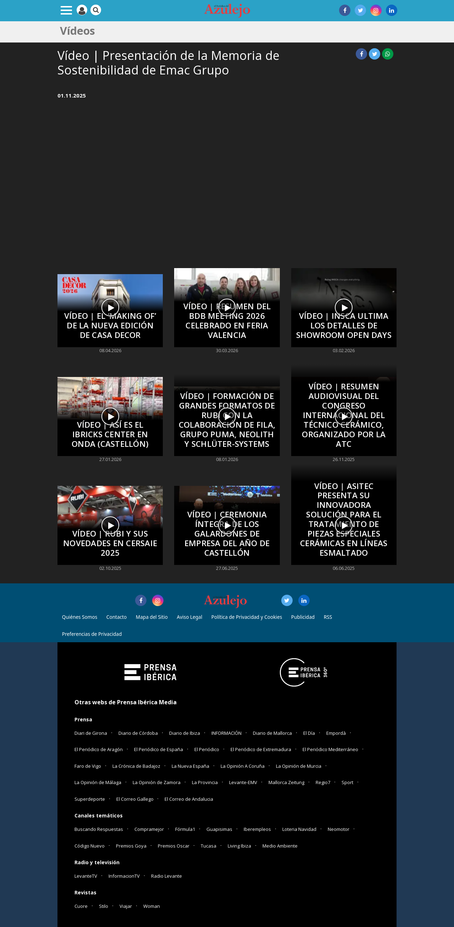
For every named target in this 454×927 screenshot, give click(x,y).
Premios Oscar (173, 846)
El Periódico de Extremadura (261, 749)
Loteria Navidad (299, 829)
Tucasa (208, 846)
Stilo (103, 906)
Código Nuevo (89, 846)
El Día (309, 733)
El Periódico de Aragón (98, 749)
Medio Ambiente (280, 846)
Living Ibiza (239, 846)
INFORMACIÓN (226, 733)
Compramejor (149, 829)
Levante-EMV (243, 782)
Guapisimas (219, 829)
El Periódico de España (158, 749)
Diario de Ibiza (184, 733)
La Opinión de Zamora (157, 782)
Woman (151, 906)
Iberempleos (257, 829)
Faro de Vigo (87, 766)
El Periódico (206, 749)
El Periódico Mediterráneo (330, 749)
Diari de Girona (90, 733)
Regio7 (323, 782)
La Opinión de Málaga (97, 782)
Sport (347, 782)
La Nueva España (190, 766)
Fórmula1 (185, 829)
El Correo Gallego (135, 799)
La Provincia (205, 782)
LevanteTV (85, 876)
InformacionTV (124, 876)
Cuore (81, 906)
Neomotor (338, 829)
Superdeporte (89, 799)
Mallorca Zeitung (286, 782)
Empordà (336, 733)
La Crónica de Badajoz (136, 766)
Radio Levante (166, 876)
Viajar (126, 906)
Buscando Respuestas (98, 829)
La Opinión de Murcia (298, 766)
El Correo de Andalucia (189, 799)
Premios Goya (131, 846)
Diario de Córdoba (138, 733)
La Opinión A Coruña (243, 766)
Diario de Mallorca (272, 733)
